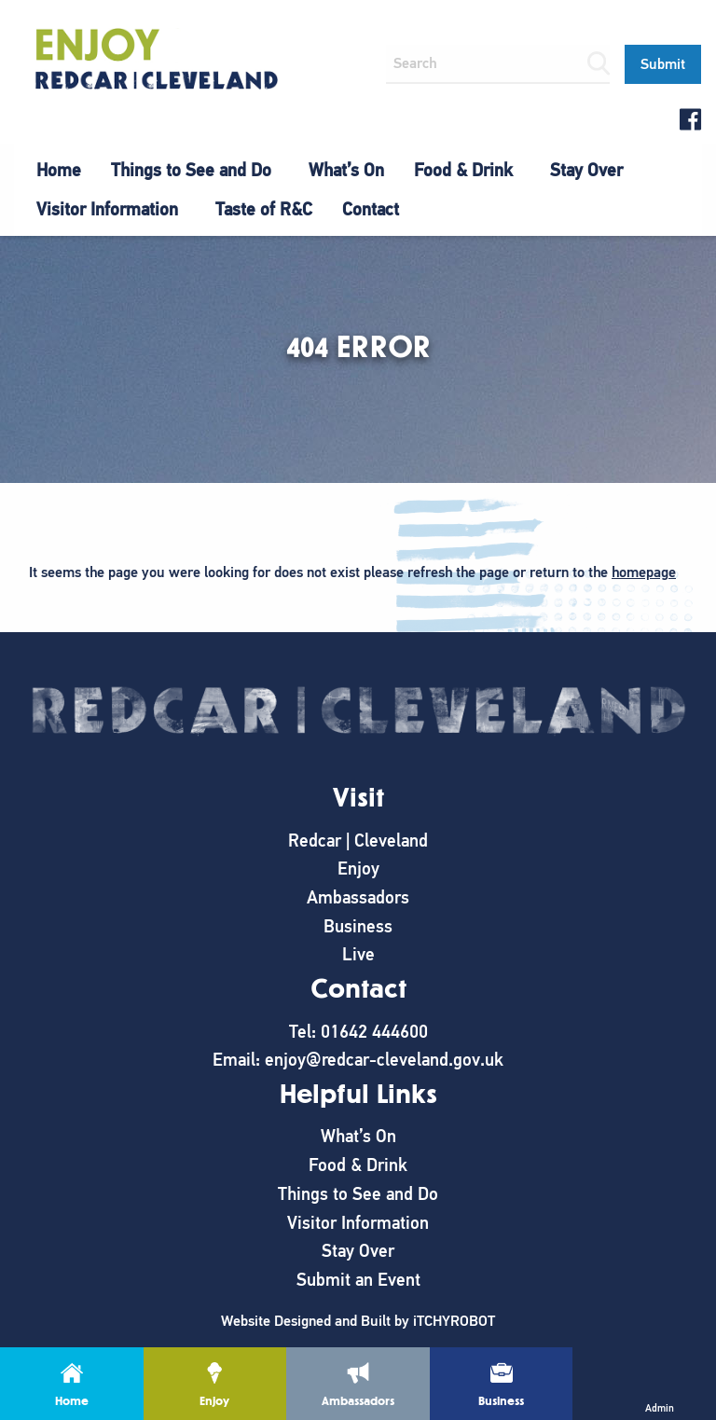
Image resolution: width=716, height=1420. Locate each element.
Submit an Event (358, 1279)
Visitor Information (107, 209)
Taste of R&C (263, 209)
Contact (370, 209)
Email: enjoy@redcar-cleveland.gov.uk (358, 1059)
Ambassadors (358, 897)
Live (358, 954)
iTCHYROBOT (454, 1321)
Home (58, 170)
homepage (644, 572)
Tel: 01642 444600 (358, 1031)
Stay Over (586, 170)
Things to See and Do (191, 170)
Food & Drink (463, 170)
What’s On (346, 170)
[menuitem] (58, 170)
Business (358, 926)
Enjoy (358, 868)
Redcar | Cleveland (358, 840)
